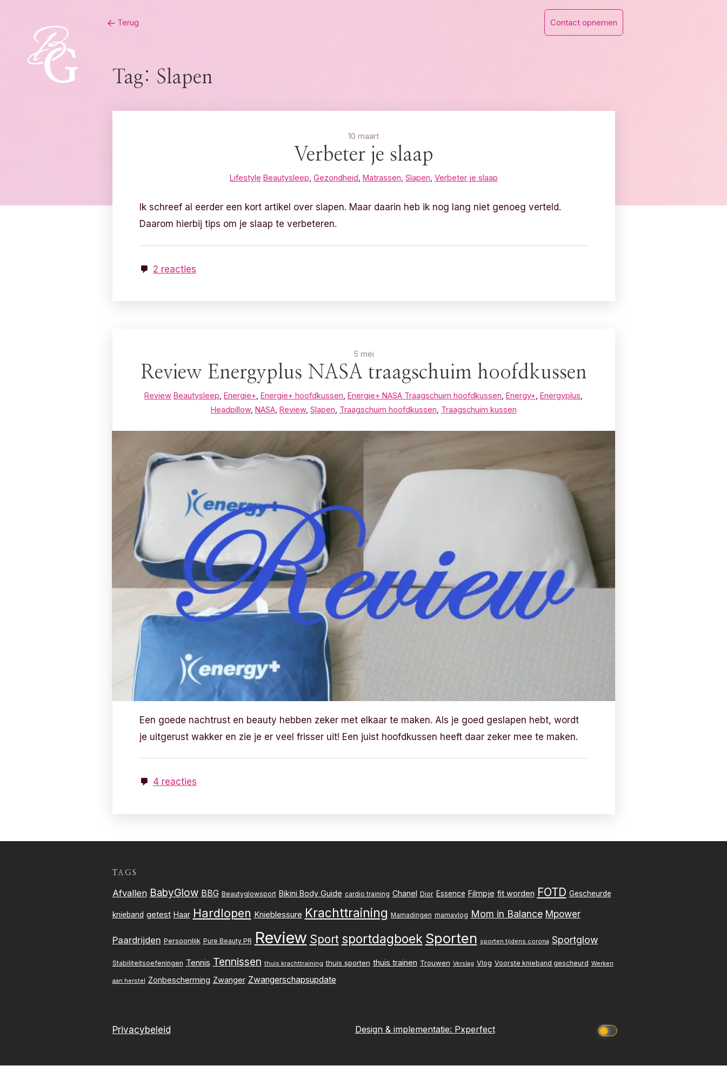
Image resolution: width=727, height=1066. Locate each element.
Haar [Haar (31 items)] (182, 915)
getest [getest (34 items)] (158, 915)
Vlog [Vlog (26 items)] (484, 964)
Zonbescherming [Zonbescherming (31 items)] (179, 980)
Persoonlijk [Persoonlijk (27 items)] (182, 941)
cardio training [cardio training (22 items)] (367, 894)
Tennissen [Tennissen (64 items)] (237, 962)
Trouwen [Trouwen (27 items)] (435, 963)
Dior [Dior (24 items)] (426, 894)
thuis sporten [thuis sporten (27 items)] (348, 963)
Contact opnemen (583, 22)
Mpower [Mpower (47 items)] (563, 914)
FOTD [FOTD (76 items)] (551, 893)
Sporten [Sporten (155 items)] (451, 938)
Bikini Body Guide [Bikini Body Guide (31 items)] (310, 893)
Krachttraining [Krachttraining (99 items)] (346, 913)
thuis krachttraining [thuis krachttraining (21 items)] (293, 964)
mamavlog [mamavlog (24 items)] (451, 915)
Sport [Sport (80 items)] (324, 940)
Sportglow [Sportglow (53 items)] (575, 940)
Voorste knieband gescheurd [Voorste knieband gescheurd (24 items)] (542, 964)
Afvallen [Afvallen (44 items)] (129, 893)
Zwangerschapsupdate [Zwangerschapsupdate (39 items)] (292, 980)
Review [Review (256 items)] (281, 938)
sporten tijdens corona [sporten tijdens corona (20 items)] (514, 941)
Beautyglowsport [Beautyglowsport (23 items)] (249, 894)
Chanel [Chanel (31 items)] (404, 893)
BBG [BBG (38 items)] (210, 894)
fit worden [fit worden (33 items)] (516, 894)
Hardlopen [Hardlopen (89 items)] (222, 914)
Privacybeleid (141, 1030)
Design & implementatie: (405, 1029)
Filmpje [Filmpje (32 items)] (481, 893)
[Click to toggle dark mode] (609, 1030)
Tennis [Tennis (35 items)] (198, 963)
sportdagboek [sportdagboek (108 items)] (382, 939)
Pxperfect (475, 1029)
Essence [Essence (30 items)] (450, 894)
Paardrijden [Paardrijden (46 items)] (136, 940)
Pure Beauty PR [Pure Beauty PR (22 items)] (227, 941)
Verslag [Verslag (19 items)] (463, 964)
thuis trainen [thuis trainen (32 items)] (395, 963)
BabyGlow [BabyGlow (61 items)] (174, 893)
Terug (120, 22)
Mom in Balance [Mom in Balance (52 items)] (507, 914)
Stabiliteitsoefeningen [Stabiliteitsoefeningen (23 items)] (147, 964)
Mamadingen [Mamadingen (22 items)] (411, 916)
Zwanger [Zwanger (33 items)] (229, 980)
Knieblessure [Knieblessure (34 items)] (278, 915)
